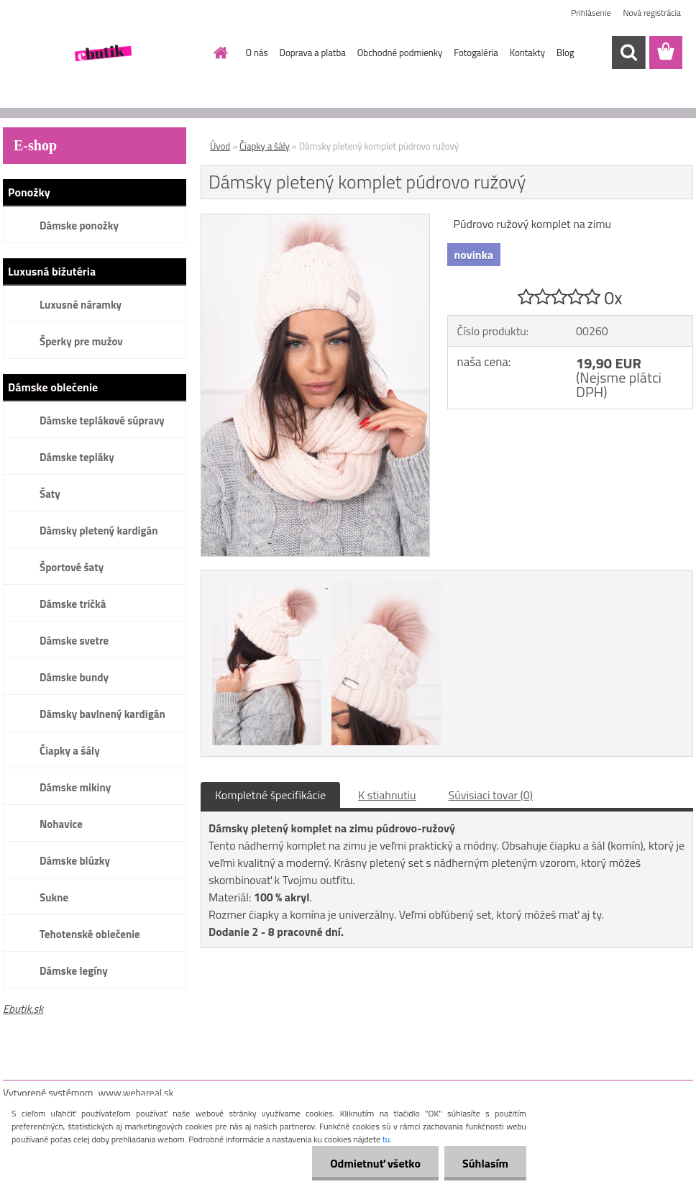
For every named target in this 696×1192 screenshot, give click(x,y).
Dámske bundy (74, 677)
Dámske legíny (74, 971)
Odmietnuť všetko (375, 1163)
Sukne (54, 897)
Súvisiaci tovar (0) (491, 795)
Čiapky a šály (70, 750)
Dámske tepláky (77, 457)
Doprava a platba (313, 52)
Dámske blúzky (75, 860)
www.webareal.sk (136, 1092)
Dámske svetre (74, 640)
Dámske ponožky (79, 225)
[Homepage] (218, 52)
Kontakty (527, 52)
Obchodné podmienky (400, 52)
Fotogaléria (476, 52)
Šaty (50, 494)
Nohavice (61, 824)
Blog (565, 52)
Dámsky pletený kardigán (98, 530)
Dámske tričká (73, 604)
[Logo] (102, 53)
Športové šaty (72, 567)
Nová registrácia (652, 12)
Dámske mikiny (75, 787)
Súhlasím (485, 1163)
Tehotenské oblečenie (90, 934)
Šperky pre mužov (81, 341)
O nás (257, 52)
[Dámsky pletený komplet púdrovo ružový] (315, 220)
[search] (628, 52)
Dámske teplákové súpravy (102, 420)
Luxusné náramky (81, 304)
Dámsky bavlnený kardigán (102, 714)
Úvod (220, 146)
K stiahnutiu (387, 795)
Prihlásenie (590, 12)
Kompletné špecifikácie (270, 795)
